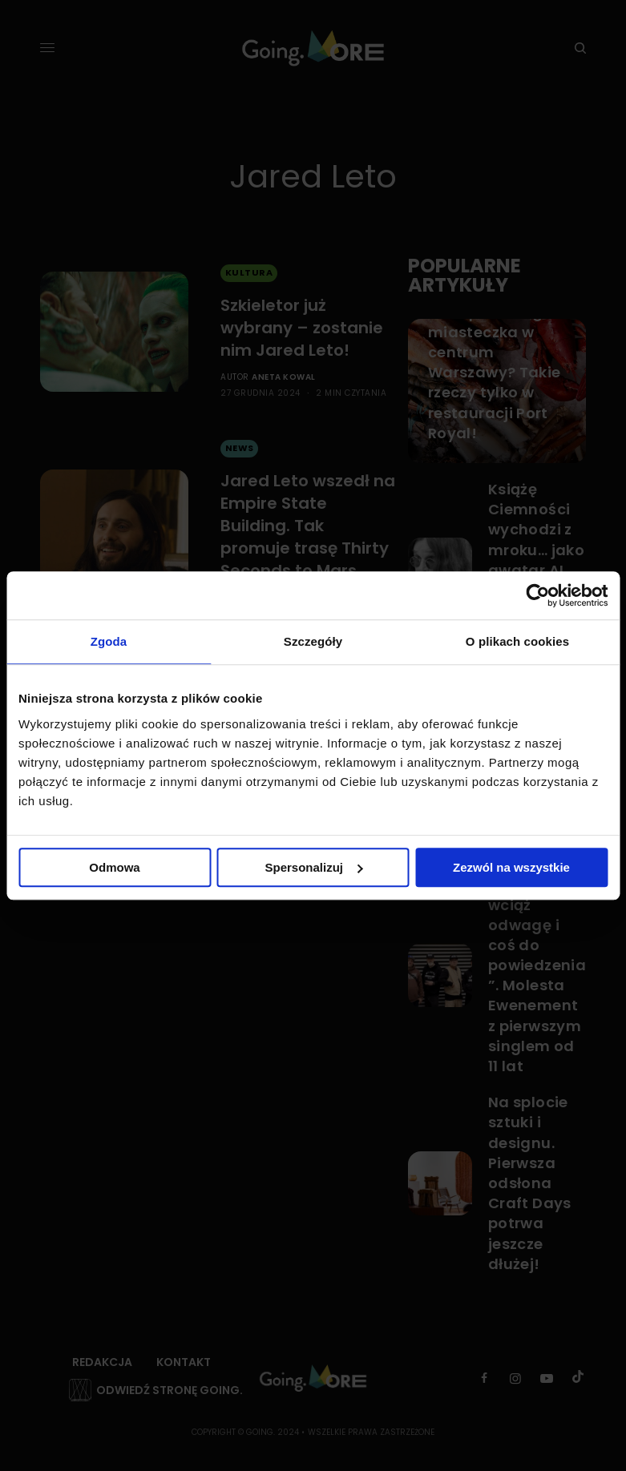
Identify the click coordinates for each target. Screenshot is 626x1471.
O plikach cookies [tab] (517, 641)
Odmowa (114, 867)
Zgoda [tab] (109, 641)
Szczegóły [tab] (313, 641)
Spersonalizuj (313, 867)
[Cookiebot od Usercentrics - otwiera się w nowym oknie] (537, 595)
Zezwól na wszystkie (511, 867)
